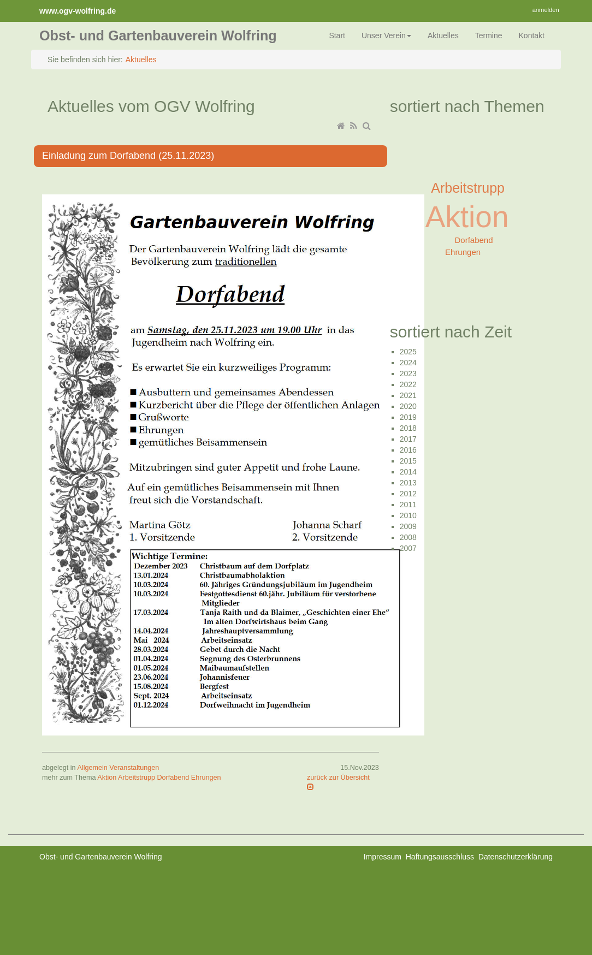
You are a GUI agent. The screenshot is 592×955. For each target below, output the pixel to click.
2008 (408, 537)
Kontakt (531, 35)
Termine (488, 35)
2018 (408, 428)
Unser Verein (386, 35)
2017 (408, 439)
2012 (408, 493)
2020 (408, 406)
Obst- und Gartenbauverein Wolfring (158, 35)
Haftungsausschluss (440, 856)
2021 (408, 395)
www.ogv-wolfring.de (77, 11)
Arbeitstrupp (136, 777)
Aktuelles (443, 35)
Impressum (382, 856)
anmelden (545, 10)
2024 (408, 362)
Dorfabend (173, 777)
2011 (408, 504)
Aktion (106, 777)
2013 (408, 482)
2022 (408, 384)
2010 (408, 515)
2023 (408, 373)
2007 (408, 548)
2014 (408, 471)
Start (337, 35)
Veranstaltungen (134, 768)
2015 (408, 460)
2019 (408, 417)
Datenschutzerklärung (515, 856)
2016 (408, 450)
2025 (408, 351)
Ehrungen (206, 777)
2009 (408, 526)
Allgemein (92, 768)
